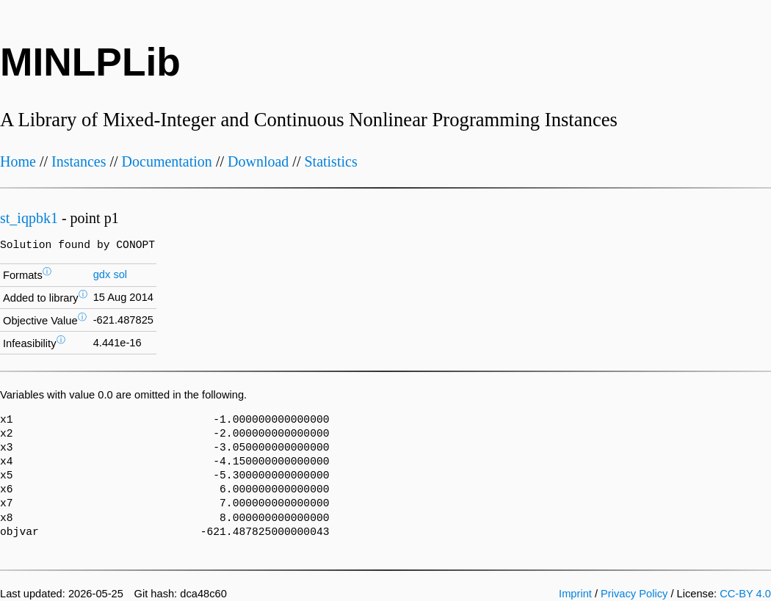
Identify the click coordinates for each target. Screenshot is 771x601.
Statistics (330, 161)
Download (258, 161)
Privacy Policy (634, 594)
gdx (102, 274)
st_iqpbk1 (29, 218)
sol (120, 274)
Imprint (575, 594)
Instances (78, 161)
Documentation (167, 161)
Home (18, 161)
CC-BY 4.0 (745, 594)
